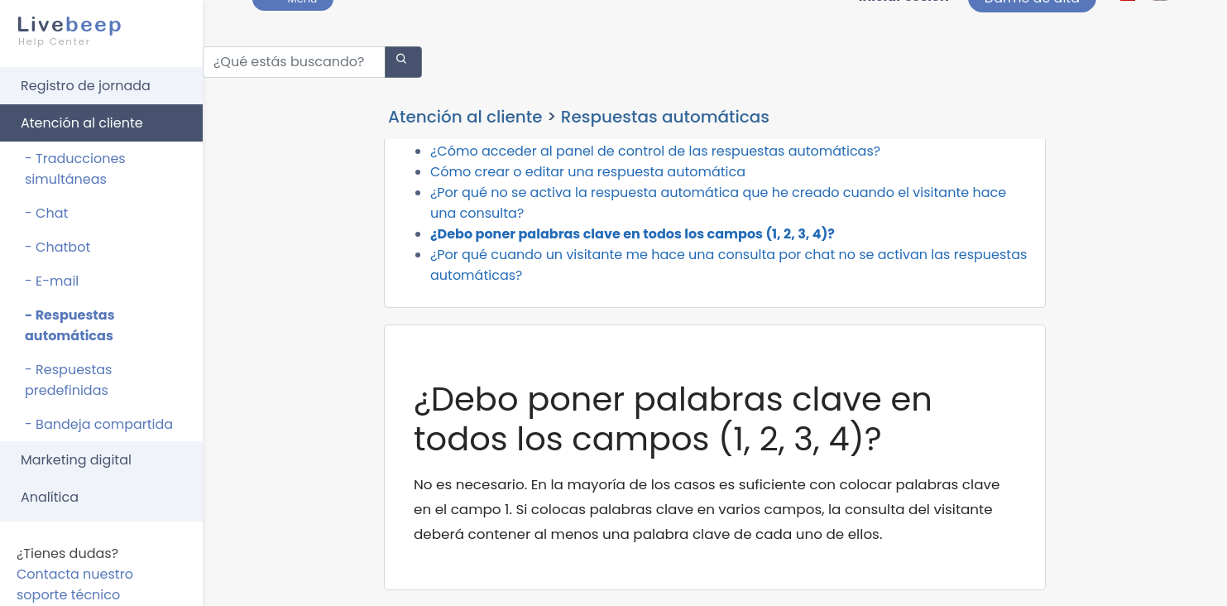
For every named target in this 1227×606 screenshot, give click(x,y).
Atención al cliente (82, 115)
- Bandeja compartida (99, 416)
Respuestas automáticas (665, 109)
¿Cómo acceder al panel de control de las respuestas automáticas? (655, 192)
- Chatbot (57, 239)
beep (96, 23)
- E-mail (52, 273)
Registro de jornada (86, 78)
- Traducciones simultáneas (75, 161)
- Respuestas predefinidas (68, 372)
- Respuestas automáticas (70, 318)
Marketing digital (76, 452)
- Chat (46, 205)
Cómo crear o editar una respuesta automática (587, 213)
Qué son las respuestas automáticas (551, 171)
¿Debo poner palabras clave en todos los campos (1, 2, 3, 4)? (632, 275)
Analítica (50, 489)
